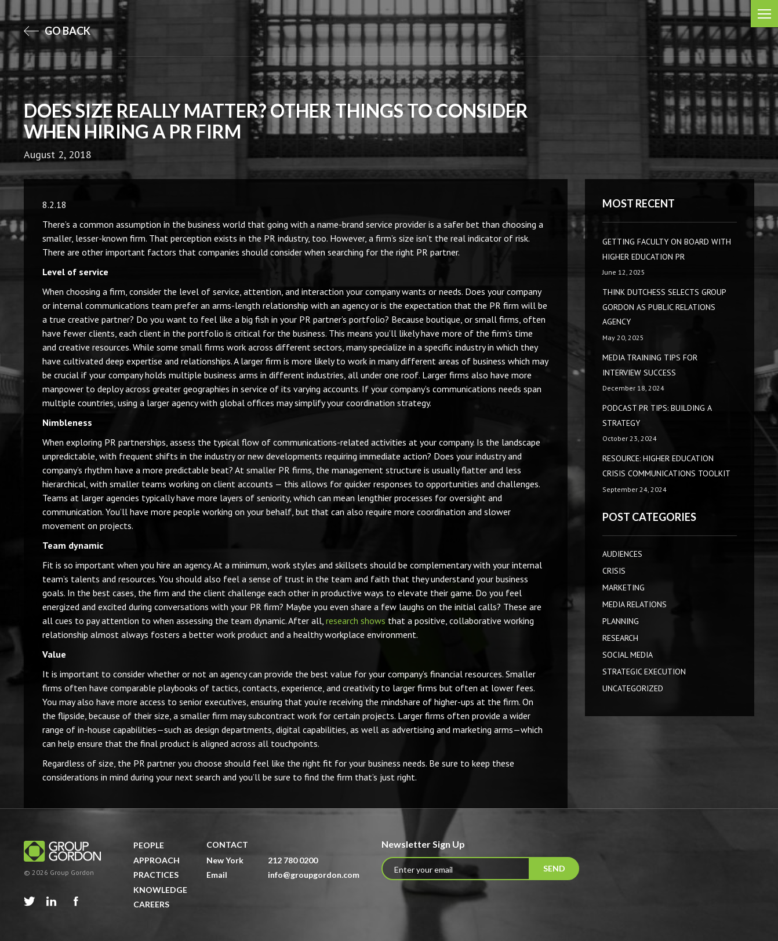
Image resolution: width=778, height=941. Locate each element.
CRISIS (614, 571)
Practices (156, 875)
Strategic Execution (644, 671)
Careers (151, 904)
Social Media (627, 655)
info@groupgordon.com (313, 875)
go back (57, 30)
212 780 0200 (293, 860)
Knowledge (160, 890)
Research (620, 638)
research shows (356, 620)
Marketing (623, 587)
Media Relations (634, 604)
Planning (620, 621)
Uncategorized (632, 688)
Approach (156, 860)
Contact (227, 844)
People (148, 845)
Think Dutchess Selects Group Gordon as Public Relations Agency (664, 307)
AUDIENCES (622, 554)
